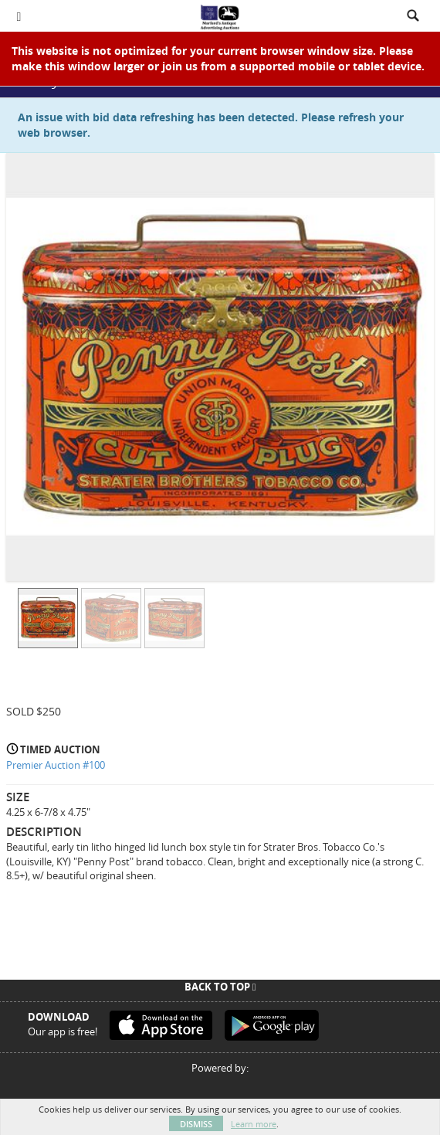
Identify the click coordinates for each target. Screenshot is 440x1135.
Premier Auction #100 (55, 765)
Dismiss (196, 1124)
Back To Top (220, 987)
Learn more (253, 1124)
